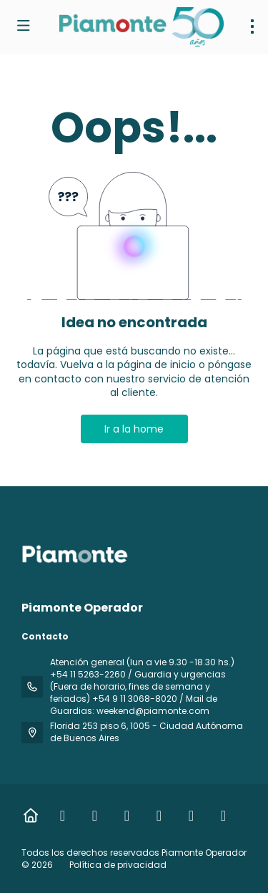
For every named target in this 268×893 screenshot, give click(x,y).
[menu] (252, 26)
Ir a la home (134, 429)
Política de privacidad (118, 865)
